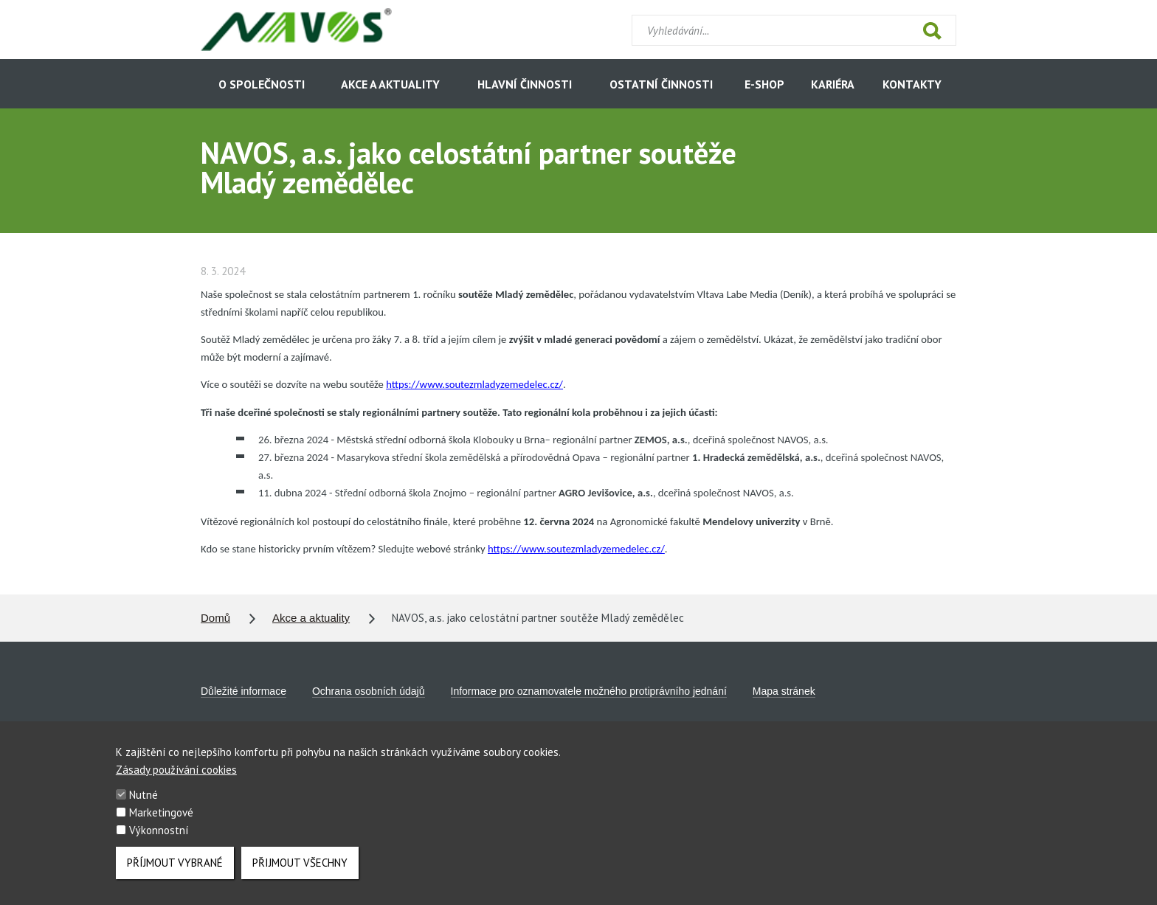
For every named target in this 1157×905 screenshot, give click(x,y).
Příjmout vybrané (175, 873)
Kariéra (832, 84)
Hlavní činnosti (524, 84)
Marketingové (161, 823)
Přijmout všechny (300, 873)
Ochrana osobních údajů (368, 691)
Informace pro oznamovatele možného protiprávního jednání (589, 691)
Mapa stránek (784, 691)
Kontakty (912, 84)
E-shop (764, 84)
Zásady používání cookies (176, 780)
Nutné (143, 805)
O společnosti (261, 84)
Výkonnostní (158, 840)
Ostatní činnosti (661, 84)
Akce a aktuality (390, 84)
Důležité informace (243, 691)
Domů (215, 617)
